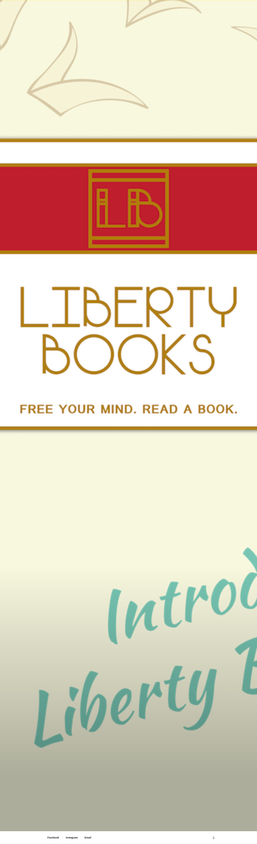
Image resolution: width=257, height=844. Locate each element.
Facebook (53, 837)
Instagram (72, 837)
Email (88, 837)
